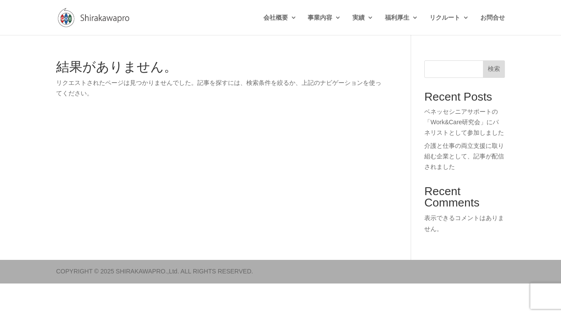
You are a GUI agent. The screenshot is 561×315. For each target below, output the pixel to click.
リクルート (445, 17)
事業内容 (320, 17)
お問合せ (492, 17)
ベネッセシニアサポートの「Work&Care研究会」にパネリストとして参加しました (464, 122)
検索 (494, 68)
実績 (358, 17)
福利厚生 (397, 17)
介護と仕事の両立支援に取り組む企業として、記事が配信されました (464, 156)
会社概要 (275, 17)
